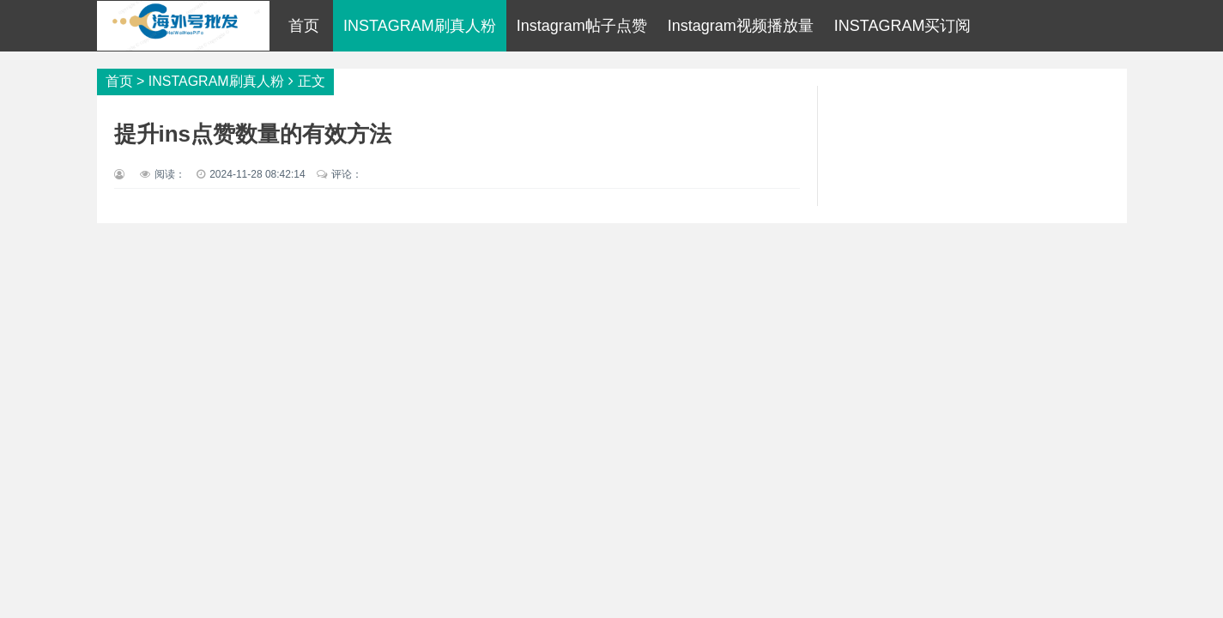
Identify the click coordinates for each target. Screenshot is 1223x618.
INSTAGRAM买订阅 (903, 25)
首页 (303, 25)
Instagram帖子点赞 (582, 25)
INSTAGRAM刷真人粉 (419, 25)
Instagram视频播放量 (741, 25)
